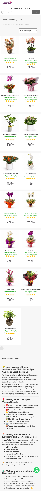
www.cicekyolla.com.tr (14, 476)
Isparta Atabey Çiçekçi (22, 24)
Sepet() (27, 8)
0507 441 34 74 (16, 8)
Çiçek (12, 24)
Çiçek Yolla (6, 24)
